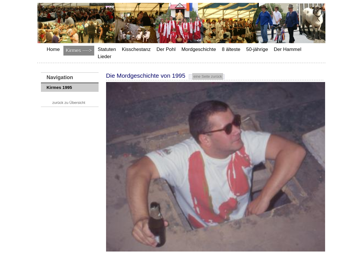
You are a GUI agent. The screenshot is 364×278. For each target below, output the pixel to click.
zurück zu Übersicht (68, 102)
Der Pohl (166, 49)
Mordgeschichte (198, 49)
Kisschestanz (136, 49)
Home (53, 49)
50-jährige (257, 49)
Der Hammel (287, 49)
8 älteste (231, 49)
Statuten (107, 49)
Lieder (104, 56)
